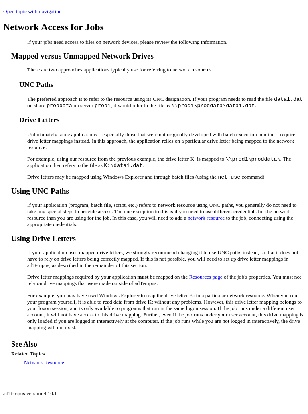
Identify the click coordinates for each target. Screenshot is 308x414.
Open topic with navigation (32, 11)
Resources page (205, 277)
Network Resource (44, 362)
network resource (206, 218)
